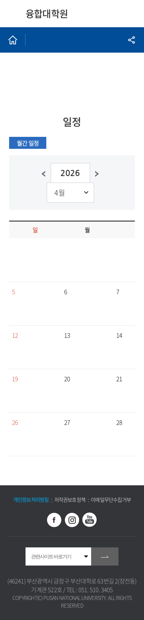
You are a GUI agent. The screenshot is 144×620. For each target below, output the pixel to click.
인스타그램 (72, 520)
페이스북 (54, 520)
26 (15, 422)
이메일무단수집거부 (111, 499)
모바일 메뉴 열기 (130, 13)
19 (15, 378)
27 (67, 422)
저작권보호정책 (69, 499)
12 (15, 335)
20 (67, 378)
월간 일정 (28, 143)
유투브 (89, 520)
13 (67, 335)
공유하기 (131, 40)
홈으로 (13, 40)
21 (119, 378)
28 (119, 422)
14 (119, 335)
